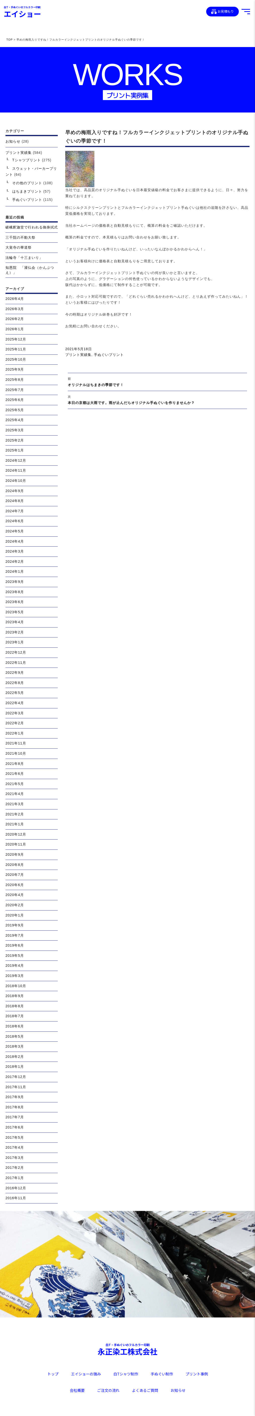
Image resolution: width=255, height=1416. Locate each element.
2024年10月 (15, 481)
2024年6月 (14, 521)
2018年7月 (14, 1016)
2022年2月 (14, 723)
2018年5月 (14, 1036)
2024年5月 (14, 531)
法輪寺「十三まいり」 (24, 258)
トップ (53, 1373)
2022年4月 (14, 703)
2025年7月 (14, 390)
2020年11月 (15, 844)
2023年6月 (14, 602)
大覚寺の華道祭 (18, 247)
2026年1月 (14, 329)
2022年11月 (15, 663)
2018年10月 (15, 986)
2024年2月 (14, 562)
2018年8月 (14, 1006)
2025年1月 (14, 450)
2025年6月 (14, 400)
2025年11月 (15, 349)
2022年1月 (14, 733)
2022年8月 (14, 683)
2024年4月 (14, 541)
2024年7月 (14, 511)
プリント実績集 (78, 355)
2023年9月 (14, 582)
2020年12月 (15, 834)
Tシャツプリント (26, 160)
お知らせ (12, 141)
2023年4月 (14, 622)
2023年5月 (14, 612)
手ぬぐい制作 (162, 1373)
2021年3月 (14, 804)
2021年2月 (14, 814)
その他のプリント (27, 183)
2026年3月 (14, 309)
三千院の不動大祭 (20, 237)
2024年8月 (14, 501)
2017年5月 (14, 1137)
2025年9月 (14, 369)
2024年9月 (14, 491)
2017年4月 (14, 1147)
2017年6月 (14, 1127)
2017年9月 (14, 1097)
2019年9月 (14, 925)
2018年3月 (14, 1046)
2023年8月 (14, 592)
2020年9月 (14, 854)
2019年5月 (14, 956)
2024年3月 (14, 551)
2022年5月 (14, 693)
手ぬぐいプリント (109, 355)
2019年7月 (14, 935)
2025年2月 (14, 440)
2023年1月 (14, 642)
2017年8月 (14, 1107)
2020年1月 (14, 915)
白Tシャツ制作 (125, 1373)
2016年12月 (15, 1188)
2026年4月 (14, 299)
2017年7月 (14, 1117)
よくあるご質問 (145, 1390)
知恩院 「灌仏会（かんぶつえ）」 (29, 270)
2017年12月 (15, 1077)
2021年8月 (14, 764)
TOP (9, 39)
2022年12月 (15, 652)
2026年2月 (14, 319)
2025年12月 (15, 339)
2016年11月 (15, 1198)
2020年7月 (14, 875)
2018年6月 (14, 1026)
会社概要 (77, 1390)
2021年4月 (14, 794)
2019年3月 (14, 976)
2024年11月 (15, 470)
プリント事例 (197, 1373)
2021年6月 (14, 774)
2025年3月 (14, 430)
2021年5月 (14, 784)
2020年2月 (14, 905)
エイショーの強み (86, 1373)
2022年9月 (14, 673)
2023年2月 (14, 632)
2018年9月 (14, 996)
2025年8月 (14, 380)
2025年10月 (15, 359)
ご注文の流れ (108, 1390)
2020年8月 (14, 865)
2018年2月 (14, 1057)
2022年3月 (14, 713)
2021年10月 (15, 753)
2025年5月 (14, 410)
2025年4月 (14, 420)
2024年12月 (15, 460)
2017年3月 (14, 1158)
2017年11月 (15, 1087)
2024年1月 (14, 571)
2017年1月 (14, 1178)
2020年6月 (14, 885)
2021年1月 (14, 824)
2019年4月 (14, 965)
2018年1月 (14, 1067)
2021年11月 (15, 743)
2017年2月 (14, 1168)
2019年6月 (14, 945)
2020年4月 (14, 895)
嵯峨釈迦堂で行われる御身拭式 (31, 227)
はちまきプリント (27, 191)
